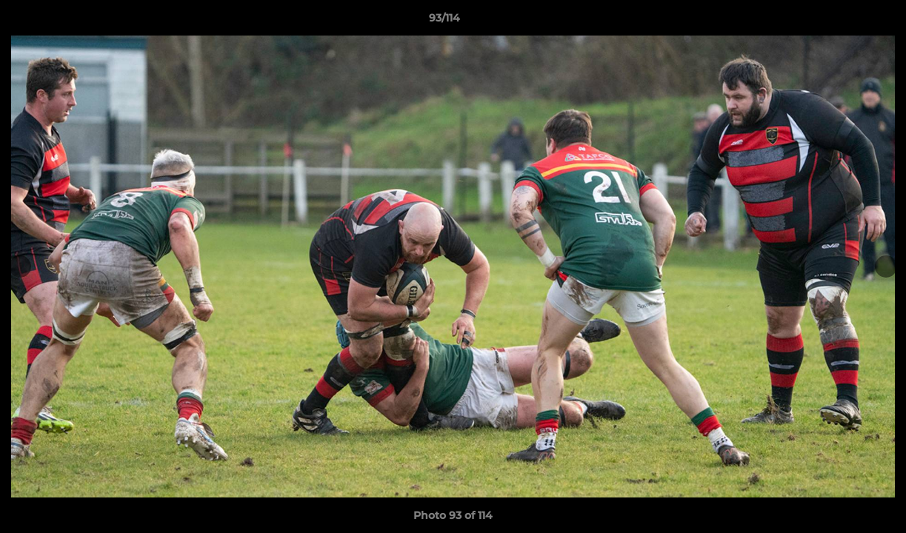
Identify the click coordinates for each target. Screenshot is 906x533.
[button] (844, 21)
